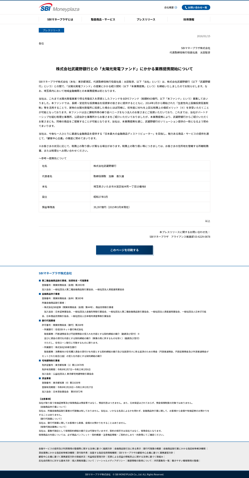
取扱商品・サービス (103, 19)
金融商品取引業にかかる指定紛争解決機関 (184, 448)
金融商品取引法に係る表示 (127, 448)
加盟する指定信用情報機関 (103, 452)
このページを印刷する (117, 250)
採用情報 (188, 19)
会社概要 (170, 7)
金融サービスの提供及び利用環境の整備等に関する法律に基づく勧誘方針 (75, 448)
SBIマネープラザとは (60, 19)
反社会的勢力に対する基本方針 (54, 460)
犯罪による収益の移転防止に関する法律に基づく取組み (135, 456)
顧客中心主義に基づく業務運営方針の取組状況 (62, 456)
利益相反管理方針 (96, 456)
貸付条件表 (82, 452)
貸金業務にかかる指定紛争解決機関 (56, 452)
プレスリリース (146, 19)
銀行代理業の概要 (152, 448)
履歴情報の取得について (139, 460)
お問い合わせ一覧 (196, 7)
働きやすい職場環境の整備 (185, 460)
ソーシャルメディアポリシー (111, 460)
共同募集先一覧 (162, 460)
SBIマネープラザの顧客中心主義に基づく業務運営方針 (146, 452)
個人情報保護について (83, 460)
